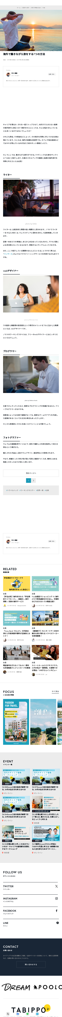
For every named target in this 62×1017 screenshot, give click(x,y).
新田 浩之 (19, 672)
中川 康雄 (14, 73)
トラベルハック (12, 490)
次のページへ (31, 473)
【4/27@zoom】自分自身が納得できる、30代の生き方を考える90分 (45, 788)
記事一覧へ (52, 74)
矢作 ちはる (49, 605)
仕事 (47, 490)
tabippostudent (21, 605)
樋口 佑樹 (48, 640)
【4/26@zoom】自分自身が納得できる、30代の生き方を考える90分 (15, 815)
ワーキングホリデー (28, 490)
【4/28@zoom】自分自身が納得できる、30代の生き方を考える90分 (15, 788)
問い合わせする (31, 964)
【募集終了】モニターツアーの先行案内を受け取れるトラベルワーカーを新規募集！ (45, 633)
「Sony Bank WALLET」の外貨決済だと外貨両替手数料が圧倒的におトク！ (16, 633)
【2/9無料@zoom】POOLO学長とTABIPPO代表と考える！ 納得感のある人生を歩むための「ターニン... (45, 846)
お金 (5, 594)
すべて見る (55, 691)
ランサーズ (8, 254)
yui (46, 674)
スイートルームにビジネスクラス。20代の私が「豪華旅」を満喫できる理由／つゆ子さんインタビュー (45, 667)
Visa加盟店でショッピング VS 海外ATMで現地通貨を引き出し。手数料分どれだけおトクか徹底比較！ (45, 599)
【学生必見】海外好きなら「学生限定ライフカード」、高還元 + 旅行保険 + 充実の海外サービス (16, 599)
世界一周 (40, 490)
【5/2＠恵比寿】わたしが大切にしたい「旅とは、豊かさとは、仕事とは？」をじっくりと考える (45, 816)
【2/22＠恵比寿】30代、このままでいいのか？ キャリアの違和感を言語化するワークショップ (15, 846)
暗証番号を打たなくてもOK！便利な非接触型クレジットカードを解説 (16, 666)
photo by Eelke (31, 224)
